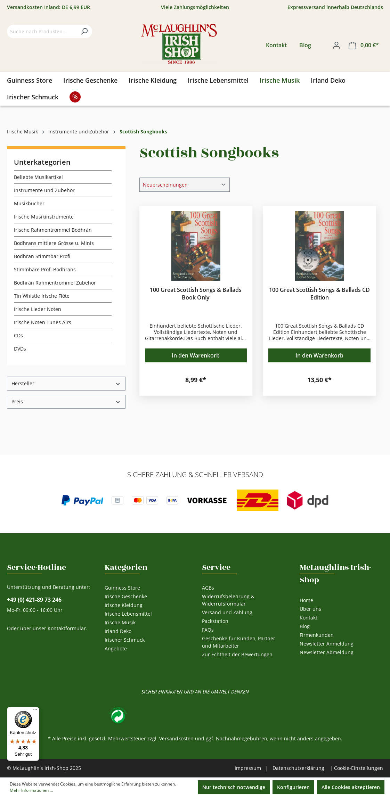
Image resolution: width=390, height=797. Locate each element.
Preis (66, 401)
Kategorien (126, 567)
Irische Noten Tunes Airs (42, 322)
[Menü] (35, 711)
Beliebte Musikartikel (38, 177)
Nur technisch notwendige (233, 787)
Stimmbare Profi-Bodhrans (45, 269)
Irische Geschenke (126, 596)
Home (306, 600)
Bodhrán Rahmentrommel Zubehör (55, 282)
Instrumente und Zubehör (44, 190)
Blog (305, 45)
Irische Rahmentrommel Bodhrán (53, 230)
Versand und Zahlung (227, 612)
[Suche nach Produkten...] (41, 31)
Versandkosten (176, 738)
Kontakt (276, 45)
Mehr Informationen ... (31, 790)
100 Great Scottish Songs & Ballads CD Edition (319, 293)
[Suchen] (84, 31)
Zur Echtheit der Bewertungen (237, 654)
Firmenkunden (317, 635)
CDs (18, 335)
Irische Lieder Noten (37, 309)
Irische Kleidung (124, 605)
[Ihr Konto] (336, 45)
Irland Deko (118, 631)
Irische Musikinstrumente (44, 216)
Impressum (248, 768)
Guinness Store (122, 587)
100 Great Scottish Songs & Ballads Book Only (196, 293)
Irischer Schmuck (125, 639)
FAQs (208, 629)
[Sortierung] (184, 185)
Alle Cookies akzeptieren (351, 787)
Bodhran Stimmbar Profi (42, 256)
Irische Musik (120, 622)
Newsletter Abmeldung (327, 652)
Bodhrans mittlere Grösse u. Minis (54, 243)
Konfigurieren (293, 787)
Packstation (215, 621)
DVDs (20, 348)
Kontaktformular (67, 628)
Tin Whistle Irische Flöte (42, 296)
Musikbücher (29, 203)
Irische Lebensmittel (128, 613)
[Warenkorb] (363, 45)
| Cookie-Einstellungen (356, 768)
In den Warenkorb (196, 355)
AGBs (208, 587)
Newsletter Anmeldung (327, 643)
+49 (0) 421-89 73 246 (34, 599)
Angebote (116, 648)
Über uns (310, 609)
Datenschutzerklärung (298, 768)
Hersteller (66, 383)
